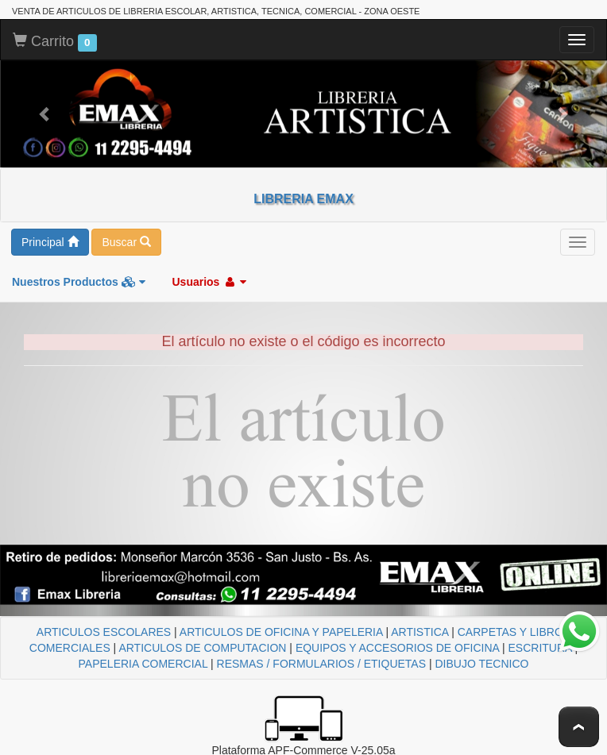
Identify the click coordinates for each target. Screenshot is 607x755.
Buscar (126, 242)
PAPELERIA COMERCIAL (143, 663)
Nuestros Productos (78, 281)
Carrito (55, 42)
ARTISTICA (419, 632)
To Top (579, 727)
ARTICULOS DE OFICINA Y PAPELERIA (281, 632)
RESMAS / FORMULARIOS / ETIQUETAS (321, 663)
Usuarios (209, 281)
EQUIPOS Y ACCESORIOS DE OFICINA (397, 647)
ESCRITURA (540, 647)
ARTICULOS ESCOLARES (104, 632)
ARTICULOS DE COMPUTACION (202, 647)
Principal (50, 242)
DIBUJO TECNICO (481, 663)
